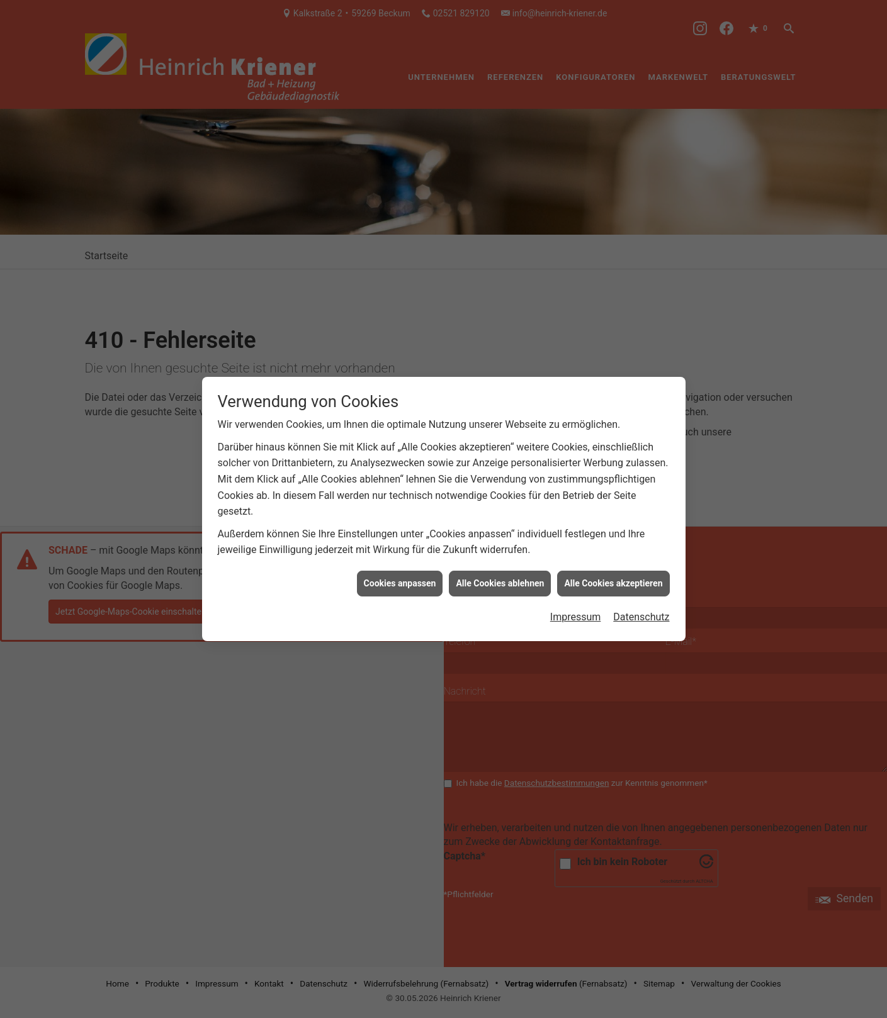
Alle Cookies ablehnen (500, 573)
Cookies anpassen (400, 573)
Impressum (575, 606)
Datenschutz (641, 606)
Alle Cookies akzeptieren (613, 573)
